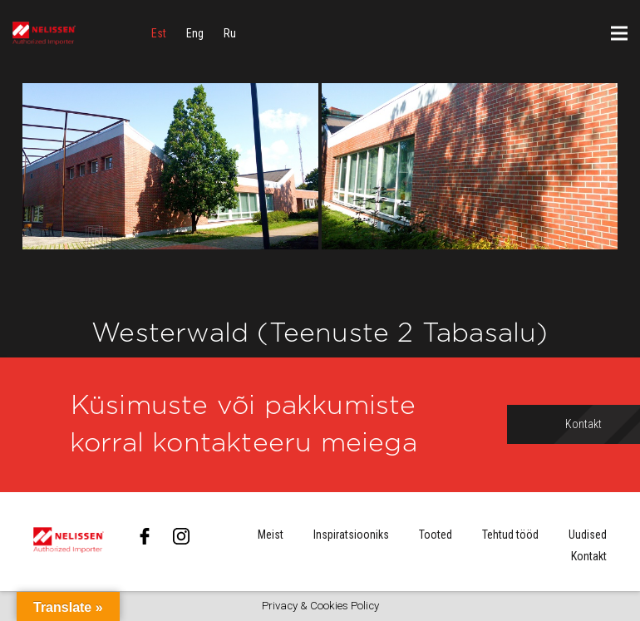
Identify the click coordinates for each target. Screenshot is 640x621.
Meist (270, 534)
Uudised (588, 534)
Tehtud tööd (510, 534)
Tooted (435, 534)
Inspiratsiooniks (351, 534)
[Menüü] (619, 33)
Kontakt (589, 556)
